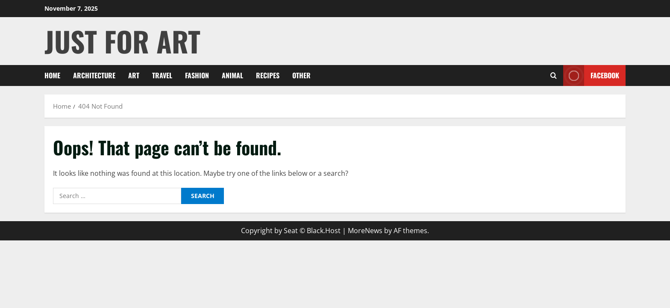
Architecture (94, 75)
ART (133, 75)
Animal (232, 75)
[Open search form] (553, 75)
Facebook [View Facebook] (591, 75)
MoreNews (365, 230)
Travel (162, 75)
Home (52, 75)
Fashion (197, 75)
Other (301, 75)
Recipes (267, 75)
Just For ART (122, 41)
